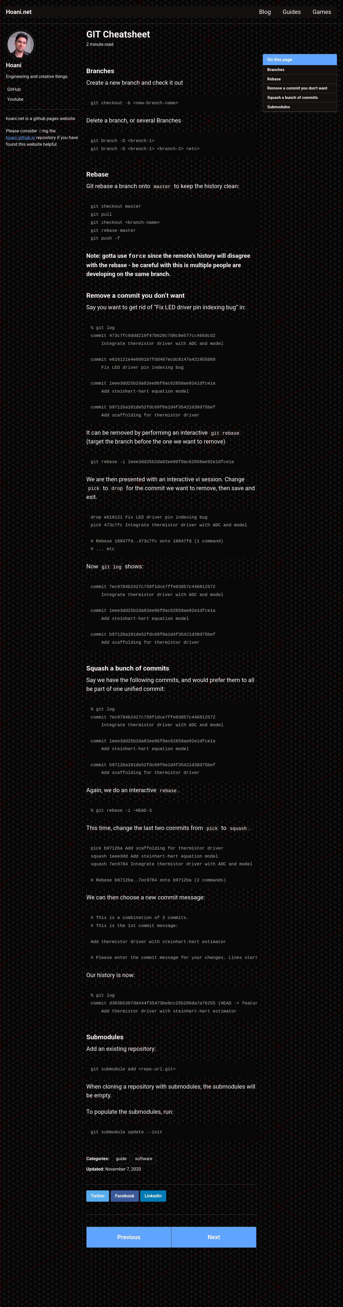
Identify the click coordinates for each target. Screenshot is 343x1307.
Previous (129, 1237)
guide (121, 1158)
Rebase (274, 79)
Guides (292, 12)
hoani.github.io (20, 137)
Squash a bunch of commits (292, 97)
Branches (276, 69)
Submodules (278, 107)
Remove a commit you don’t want (297, 88)
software (143, 1158)
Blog (265, 12)
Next (214, 1237)
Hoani (13, 65)
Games (322, 12)
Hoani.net (19, 12)
